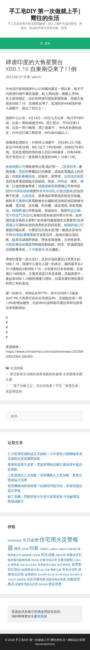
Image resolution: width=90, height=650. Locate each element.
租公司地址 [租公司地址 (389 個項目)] (31, 564)
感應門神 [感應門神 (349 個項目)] (63, 549)
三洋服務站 (36, 249)
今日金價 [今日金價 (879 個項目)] (30, 540)
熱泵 (41, 230)
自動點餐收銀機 (17, 244)
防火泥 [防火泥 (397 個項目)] (51, 574)
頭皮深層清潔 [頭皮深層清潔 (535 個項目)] (36, 579)
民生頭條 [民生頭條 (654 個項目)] (48, 554)
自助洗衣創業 (74, 176)
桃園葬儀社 (20, 210)
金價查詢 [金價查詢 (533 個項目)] (31, 574)
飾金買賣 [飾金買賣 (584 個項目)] (55, 584)
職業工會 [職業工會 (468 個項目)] (56, 569)
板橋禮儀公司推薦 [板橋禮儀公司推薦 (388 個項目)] (31, 555)
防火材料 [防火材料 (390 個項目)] (42, 574)
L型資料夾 (69, 166)
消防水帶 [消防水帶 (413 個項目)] (60, 555)
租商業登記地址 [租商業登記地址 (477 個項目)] (47, 564)
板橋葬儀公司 (74, 225)
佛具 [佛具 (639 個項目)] (17, 548)
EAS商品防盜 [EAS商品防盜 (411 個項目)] (15, 540)
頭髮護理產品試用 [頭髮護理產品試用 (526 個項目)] (26, 584)
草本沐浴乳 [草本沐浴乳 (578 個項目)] (69, 569)
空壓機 (36, 611)
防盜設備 (73, 210)
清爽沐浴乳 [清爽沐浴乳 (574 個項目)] (74, 554)
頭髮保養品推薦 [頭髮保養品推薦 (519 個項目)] (56, 579)
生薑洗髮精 (64, 191)
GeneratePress (45, 644)
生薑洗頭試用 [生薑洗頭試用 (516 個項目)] (48, 560)
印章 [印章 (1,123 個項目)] (34, 548)
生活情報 (16, 368)
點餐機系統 (27, 176)
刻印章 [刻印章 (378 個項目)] (25, 548)
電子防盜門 (14, 215)
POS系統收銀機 (21, 191)
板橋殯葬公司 (15, 166)
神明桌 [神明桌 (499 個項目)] (15, 564)
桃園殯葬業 (46, 186)
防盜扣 (28, 215)
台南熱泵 (28, 196)
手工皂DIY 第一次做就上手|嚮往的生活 (45, 14)
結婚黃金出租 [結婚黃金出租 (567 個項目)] (30, 569)
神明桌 (62, 181)
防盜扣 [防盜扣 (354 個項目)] (66, 574)
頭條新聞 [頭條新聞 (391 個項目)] (21, 579)
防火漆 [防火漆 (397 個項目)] (58, 574)
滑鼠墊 (23, 171)
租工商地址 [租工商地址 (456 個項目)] (64, 564)
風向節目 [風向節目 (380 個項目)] (43, 584)
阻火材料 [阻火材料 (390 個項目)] (75, 574)
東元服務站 (20, 200)
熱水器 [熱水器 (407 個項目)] (35, 560)
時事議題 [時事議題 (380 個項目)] (72, 548)
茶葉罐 (42, 616)
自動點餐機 (22, 234)
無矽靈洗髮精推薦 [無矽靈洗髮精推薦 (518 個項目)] (19, 560)
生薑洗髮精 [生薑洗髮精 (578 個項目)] (65, 559)
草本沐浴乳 (47, 191)
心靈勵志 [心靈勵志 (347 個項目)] (53, 549)
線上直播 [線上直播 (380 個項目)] (45, 569)
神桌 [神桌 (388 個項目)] (22, 564)
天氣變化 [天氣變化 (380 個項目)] (44, 548)
